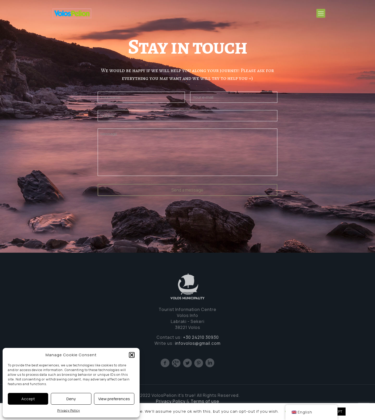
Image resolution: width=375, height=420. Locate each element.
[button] (131, 355)
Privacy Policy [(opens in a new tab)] (170, 401)
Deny (71, 399)
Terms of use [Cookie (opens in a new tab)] (205, 401)
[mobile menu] (320, 13)
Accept (28, 399)
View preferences (114, 399)
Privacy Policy (68, 410)
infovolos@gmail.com (198, 343)
